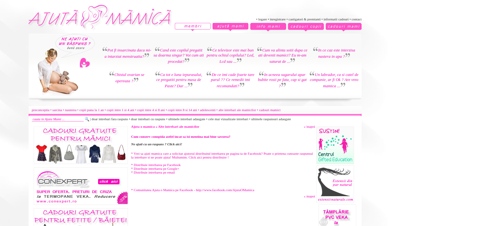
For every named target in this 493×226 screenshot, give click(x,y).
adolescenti (207, 110)
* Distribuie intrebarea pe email (153, 172)
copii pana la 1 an (91, 110)
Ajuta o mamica (143, 126)
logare (262, 19)
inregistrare (277, 19)
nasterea (70, 110)
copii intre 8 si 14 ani (182, 110)
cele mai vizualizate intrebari (228, 119)
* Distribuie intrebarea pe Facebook (156, 165)
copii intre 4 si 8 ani (151, 110)
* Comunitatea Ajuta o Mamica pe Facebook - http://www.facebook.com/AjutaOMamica (192, 190)
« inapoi (309, 126)
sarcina (57, 110)
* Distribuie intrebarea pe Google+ (155, 168)
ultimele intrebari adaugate (186, 119)
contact (357, 19)
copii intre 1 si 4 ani (120, 110)
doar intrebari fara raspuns (109, 119)
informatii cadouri (336, 19)
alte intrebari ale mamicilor (237, 110)
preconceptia (40, 110)
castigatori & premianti (305, 19)
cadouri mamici (270, 110)
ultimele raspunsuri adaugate (271, 119)
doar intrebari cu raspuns (148, 119)
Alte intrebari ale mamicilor (178, 126)
